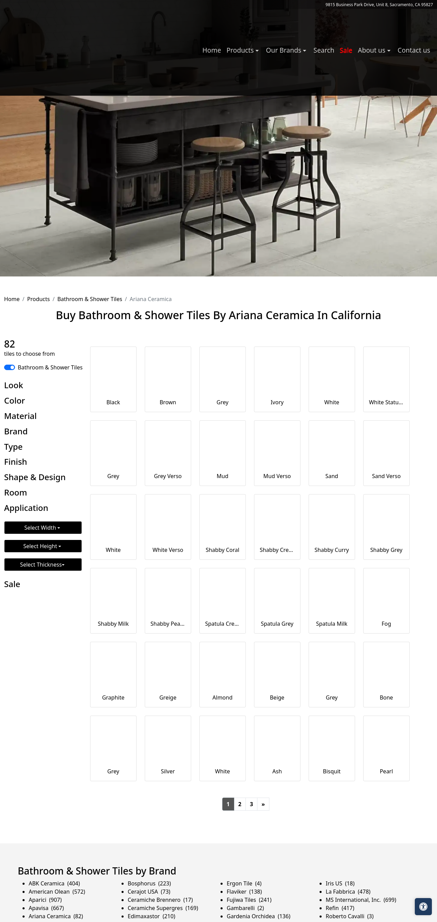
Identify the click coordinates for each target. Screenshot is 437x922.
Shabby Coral (222, 550)
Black (113, 402)
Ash (277, 771)
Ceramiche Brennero (160, 900)
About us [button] (372, 50)
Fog (386, 623)
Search (323, 50)
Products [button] (240, 50)
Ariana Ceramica (56, 916)
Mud (222, 476)
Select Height (40, 546)
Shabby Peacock (168, 623)
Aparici (45, 900)
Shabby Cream (277, 550)
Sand (331, 476)
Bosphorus (149, 883)
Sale (346, 50)
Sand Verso (386, 476)
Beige (277, 697)
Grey (222, 402)
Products (38, 299)
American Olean (57, 891)
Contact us (414, 50)
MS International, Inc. (361, 900)
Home (211, 50)
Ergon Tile (244, 883)
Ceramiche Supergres (163, 908)
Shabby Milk (113, 623)
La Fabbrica (348, 891)
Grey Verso (168, 476)
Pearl (386, 771)
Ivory (277, 402)
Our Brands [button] (284, 50)
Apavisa (46, 908)
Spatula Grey (277, 623)
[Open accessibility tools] (423, 906)
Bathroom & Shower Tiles (89, 299)
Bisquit (332, 771)
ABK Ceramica (54, 883)
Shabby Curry (331, 550)
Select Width (40, 527)
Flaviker (244, 891)
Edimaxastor (151, 916)
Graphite (113, 697)
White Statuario (386, 402)
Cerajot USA (149, 891)
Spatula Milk (332, 623)
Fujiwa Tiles (249, 900)
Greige (168, 697)
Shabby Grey (386, 550)
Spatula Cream (222, 623)
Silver (168, 771)
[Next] (263, 804)
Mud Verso (277, 476)
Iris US (340, 883)
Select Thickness (41, 564)
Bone (386, 697)
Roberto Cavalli (349, 916)
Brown (167, 402)
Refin (340, 908)
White (331, 402)
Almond (222, 697)
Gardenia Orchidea (258, 916)
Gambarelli (245, 908)
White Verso (168, 550)
